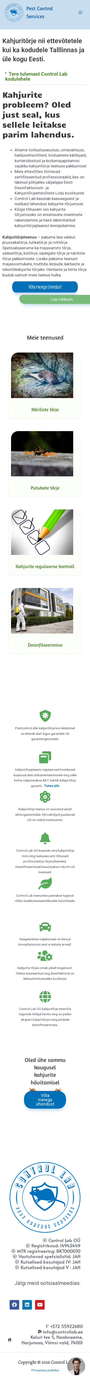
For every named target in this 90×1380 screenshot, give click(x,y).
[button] (45, 77)
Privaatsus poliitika (45, 1370)
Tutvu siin (51, 786)
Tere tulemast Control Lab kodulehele (36, 76)
